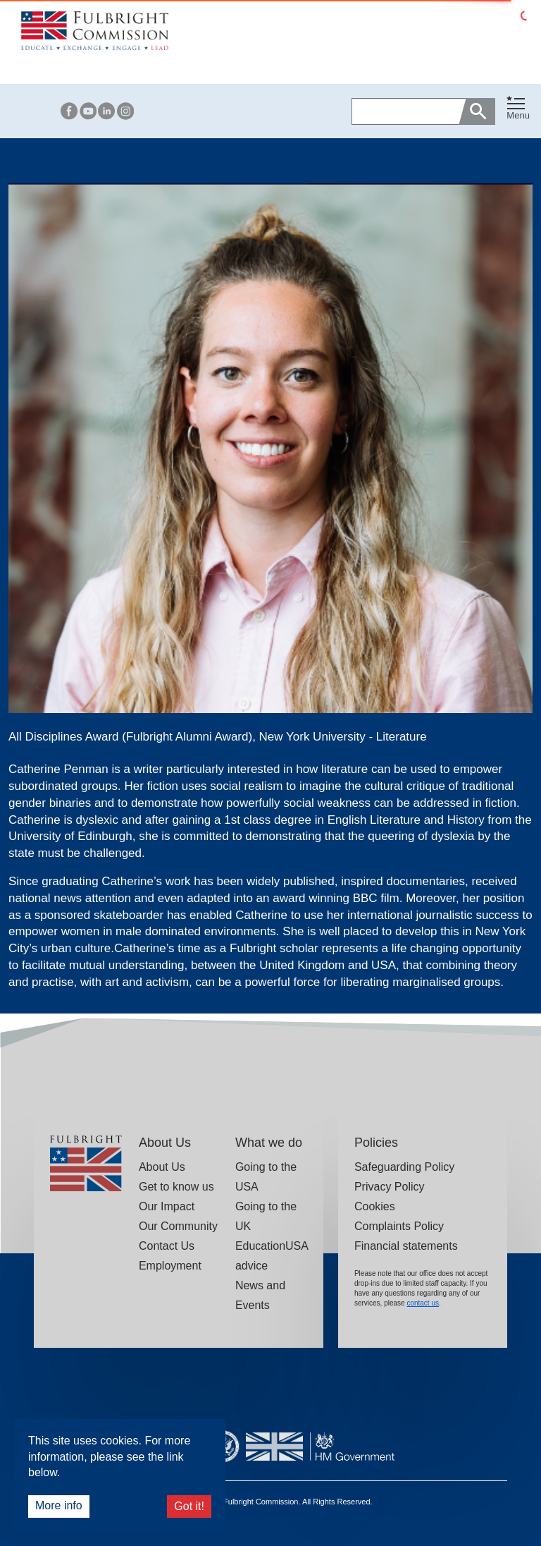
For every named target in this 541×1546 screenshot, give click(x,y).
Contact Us (166, 1246)
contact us (422, 1303)
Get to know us (176, 1187)
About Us (162, 1167)
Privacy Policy (389, 1187)
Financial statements (406, 1246)
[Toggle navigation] (518, 108)
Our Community (178, 1226)
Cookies (374, 1206)
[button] (518, 111)
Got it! (189, 1506)
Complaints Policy (399, 1226)
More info (58, 1505)
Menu (518, 115)
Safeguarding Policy (404, 1167)
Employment (170, 1266)
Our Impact (166, 1206)
